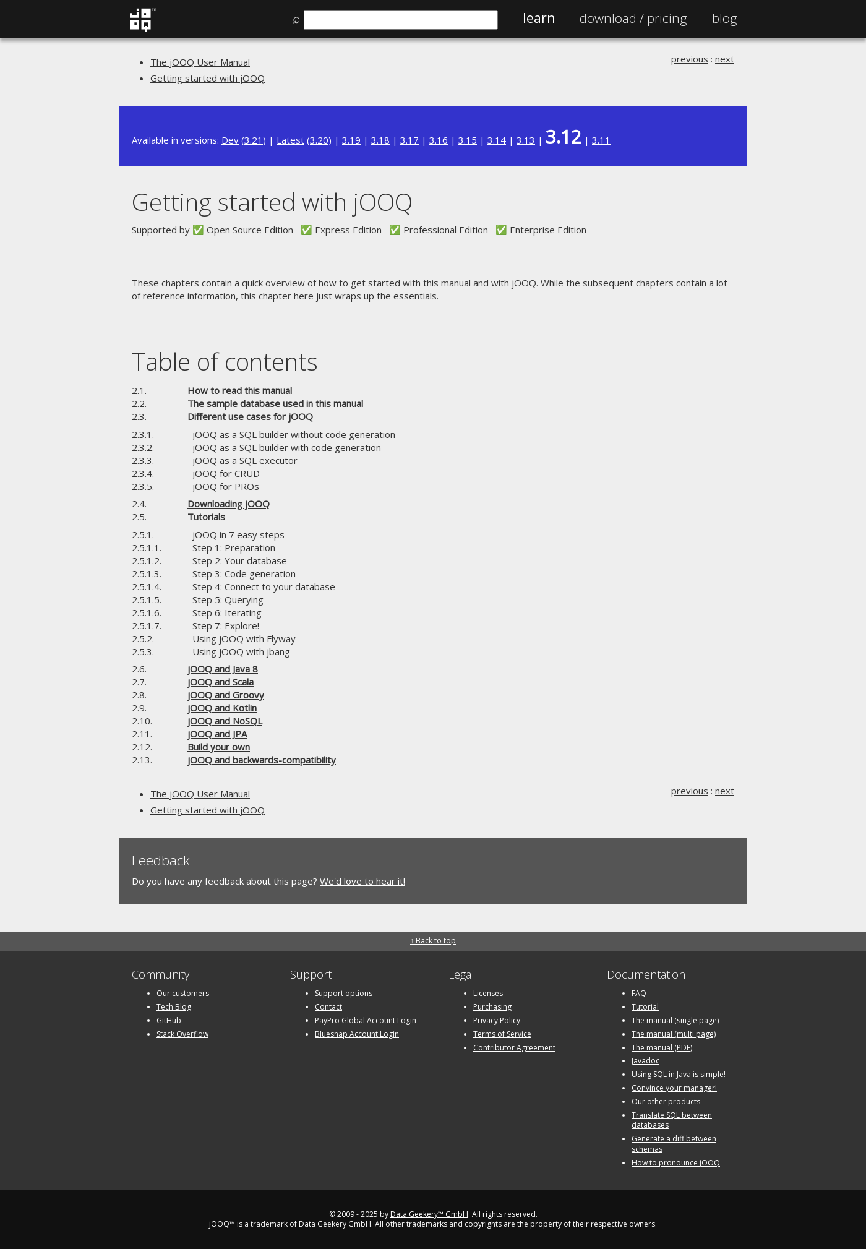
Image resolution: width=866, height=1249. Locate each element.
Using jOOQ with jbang (241, 651)
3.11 (601, 140)
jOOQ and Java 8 (222, 669)
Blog (724, 18)
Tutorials (206, 516)
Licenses (488, 993)
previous (689, 59)
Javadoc (645, 1060)
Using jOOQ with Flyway (244, 638)
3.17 (409, 140)
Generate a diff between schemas (674, 1143)
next (724, 59)
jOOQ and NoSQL (224, 721)
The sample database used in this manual (275, 403)
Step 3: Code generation (244, 573)
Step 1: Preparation (233, 547)
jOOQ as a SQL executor (245, 460)
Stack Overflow (182, 1034)
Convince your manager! (674, 1088)
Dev (230, 140)
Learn (539, 18)
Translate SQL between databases (672, 1120)
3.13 (526, 140)
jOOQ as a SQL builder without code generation (293, 434)
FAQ (639, 993)
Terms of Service (502, 1034)
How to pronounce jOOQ (676, 1162)
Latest (290, 140)
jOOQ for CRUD (226, 473)
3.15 (467, 140)
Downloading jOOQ (228, 503)
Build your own (218, 746)
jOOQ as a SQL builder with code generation (286, 447)
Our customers (182, 993)
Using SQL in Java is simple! (679, 1074)
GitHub (168, 1020)
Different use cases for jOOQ (250, 416)
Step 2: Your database (239, 560)
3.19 (351, 140)
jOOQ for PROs (225, 486)
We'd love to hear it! (362, 881)
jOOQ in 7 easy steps (238, 534)
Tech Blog (173, 1007)
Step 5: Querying (228, 599)
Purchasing (492, 1007)
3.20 (319, 140)
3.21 (253, 140)
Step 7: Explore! (225, 625)
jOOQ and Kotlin (222, 708)
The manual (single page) (675, 1020)
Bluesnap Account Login (357, 1034)
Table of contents (225, 361)
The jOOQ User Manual (200, 62)
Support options (343, 993)
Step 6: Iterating (227, 612)
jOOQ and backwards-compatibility (261, 759)
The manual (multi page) (674, 1034)
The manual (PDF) (662, 1047)
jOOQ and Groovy (225, 695)
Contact (328, 1007)
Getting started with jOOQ (207, 78)
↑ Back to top (433, 940)
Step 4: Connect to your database (263, 586)
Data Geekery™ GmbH (429, 1214)
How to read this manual (239, 390)
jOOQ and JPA (217, 734)
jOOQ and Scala (220, 682)
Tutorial (645, 1007)
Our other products (666, 1101)
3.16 (438, 140)
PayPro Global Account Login (365, 1020)
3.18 (380, 140)
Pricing (633, 18)
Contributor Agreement (514, 1047)
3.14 (496, 140)
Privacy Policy (496, 1020)
